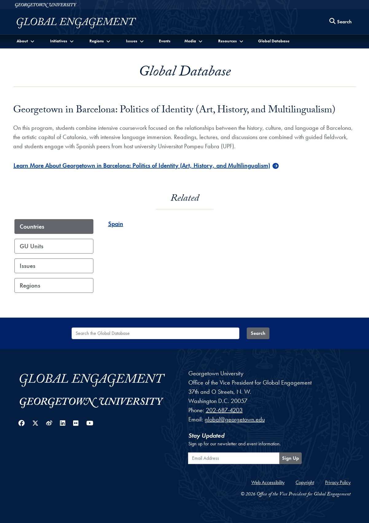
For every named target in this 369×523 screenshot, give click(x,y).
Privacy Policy (338, 482)
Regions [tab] (30, 285)
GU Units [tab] (31, 246)
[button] (26, 41)
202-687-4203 (224, 410)
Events (165, 41)
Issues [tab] (27, 266)
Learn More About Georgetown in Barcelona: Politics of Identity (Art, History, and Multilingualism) (142, 165)
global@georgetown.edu (235, 419)
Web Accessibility (268, 482)
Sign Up (290, 458)
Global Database (273, 41)
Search (258, 333)
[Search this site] (340, 22)
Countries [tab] (32, 227)
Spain (115, 224)
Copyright (305, 482)
